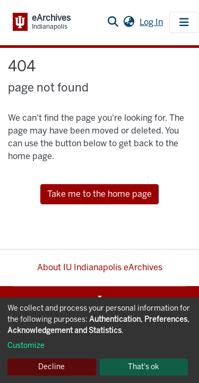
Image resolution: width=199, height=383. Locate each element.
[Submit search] (113, 22)
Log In (152, 22)
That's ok (143, 366)
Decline (51, 366)
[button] (128, 22)
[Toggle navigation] (184, 22)
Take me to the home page (99, 194)
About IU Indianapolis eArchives (99, 267)
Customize (26, 345)
